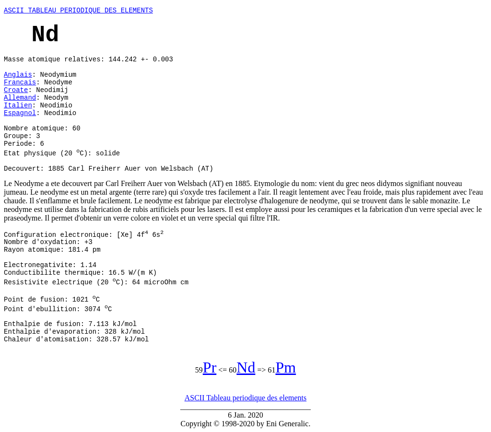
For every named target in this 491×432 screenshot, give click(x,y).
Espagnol (20, 113)
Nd (245, 367)
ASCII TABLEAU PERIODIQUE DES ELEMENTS (78, 10)
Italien (18, 105)
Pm (285, 367)
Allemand (20, 98)
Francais (20, 82)
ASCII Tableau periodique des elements (246, 398)
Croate (16, 90)
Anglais (18, 75)
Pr (209, 367)
